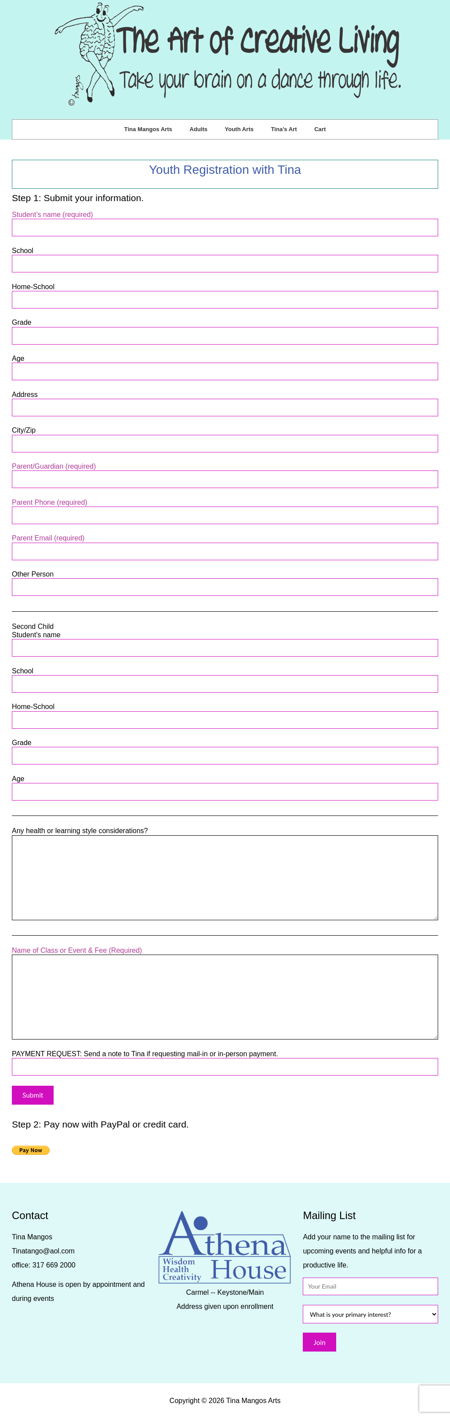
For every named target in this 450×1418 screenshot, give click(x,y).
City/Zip (225, 436)
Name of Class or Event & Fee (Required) (225, 954)
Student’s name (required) (225, 221)
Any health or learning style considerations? (225, 835)
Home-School (225, 293)
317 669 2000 (54, 1265)
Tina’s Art (284, 129)
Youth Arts (239, 129)
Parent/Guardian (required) (225, 473)
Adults (198, 129)
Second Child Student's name (225, 637)
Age (225, 365)
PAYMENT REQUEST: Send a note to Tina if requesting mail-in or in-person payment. (225, 1060)
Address (225, 401)
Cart (320, 129)
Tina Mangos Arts (148, 129)
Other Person (225, 580)
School (225, 257)
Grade (225, 329)
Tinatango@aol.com (43, 1251)
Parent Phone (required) (225, 509)
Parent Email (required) (225, 544)
